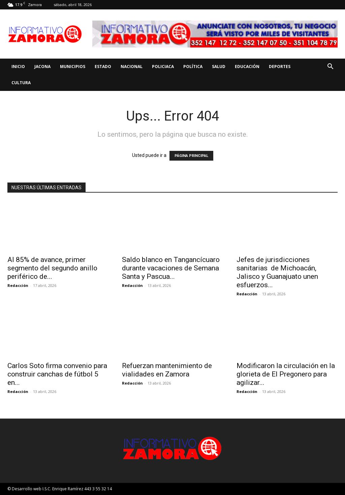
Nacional (132, 66)
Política (192, 66)
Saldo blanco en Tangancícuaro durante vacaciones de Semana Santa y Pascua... (171, 268)
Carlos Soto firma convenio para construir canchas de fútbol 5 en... (57, 374)
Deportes (279, 66)
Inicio (18, 66)
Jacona (42, 66)
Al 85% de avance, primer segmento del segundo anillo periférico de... (52, 268)
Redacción (17, 285)
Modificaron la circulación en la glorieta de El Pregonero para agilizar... (286, 374)
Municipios (72, 66)
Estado (103, 66)
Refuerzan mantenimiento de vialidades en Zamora (167, 370)
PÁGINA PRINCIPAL (191, 156)
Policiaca (163, 66)
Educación (247, 66)
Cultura (21, 83)
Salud (218, 66)
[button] (330, 67)
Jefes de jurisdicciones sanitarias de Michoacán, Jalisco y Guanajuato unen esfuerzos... (277, 272)
